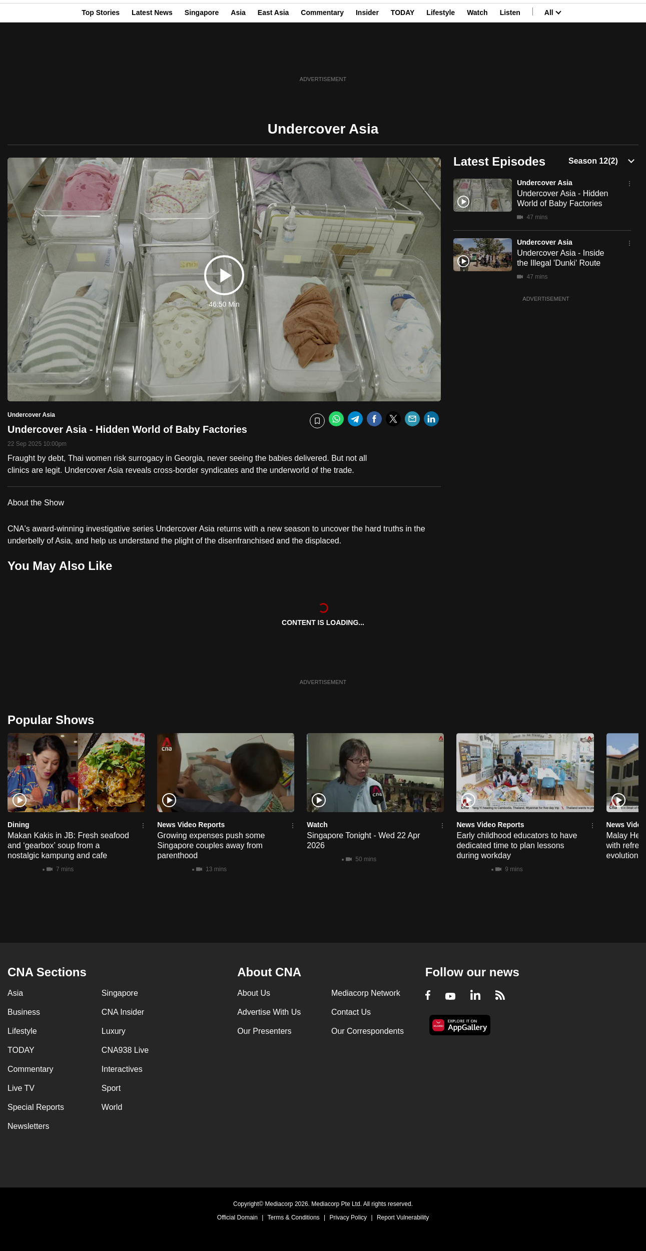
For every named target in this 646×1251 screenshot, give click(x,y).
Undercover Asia (544, 183)
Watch (477, 57)
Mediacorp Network (365, 993)
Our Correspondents (367, 1031)
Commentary (322, 57)
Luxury (114, 1031)
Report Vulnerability (403, 1217)
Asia (238, 57)
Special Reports (36, 1107)
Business (24, 1012)
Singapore (202, 57)
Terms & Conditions (294, 1217)
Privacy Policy (348, 1217)
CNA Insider (123, 1012)
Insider (367, 57)
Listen (510, 57)
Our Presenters (264, 1031)
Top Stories (101, 57)
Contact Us (351, 1012)
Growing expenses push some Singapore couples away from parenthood (211, 845)
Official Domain (237, 1217)
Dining (19, 825)
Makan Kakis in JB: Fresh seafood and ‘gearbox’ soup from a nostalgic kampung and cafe (68, 845)
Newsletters (29, 1126)
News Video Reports (191, 825)
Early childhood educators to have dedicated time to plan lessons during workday (516, 845)
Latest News (152, 57)
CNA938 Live (125, 1050)
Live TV (21, 1088)
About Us (253, 993)
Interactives (122, 1069)
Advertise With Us (269, 1012)
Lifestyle (440, 57)
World (112, 1107)
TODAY (402, 57)
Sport (111, 1088)
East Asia (273, 57)
